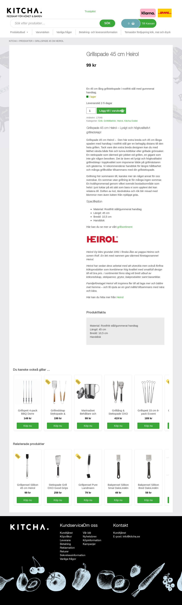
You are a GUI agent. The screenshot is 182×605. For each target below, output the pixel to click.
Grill (100, 120)
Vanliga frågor (64, 32)
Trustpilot (90, 11)
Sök (107, 23)
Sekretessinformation (72, 555)
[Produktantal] (91, 111)
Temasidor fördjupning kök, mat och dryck (147, 32)
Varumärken (42, 32)
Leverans (65, 540)
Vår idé (87, 532)
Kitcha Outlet (131, 120)
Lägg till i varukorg (111, 110)
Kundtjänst (66, 532)
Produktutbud (19, 32)
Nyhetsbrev (90, 536)
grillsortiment (124, 226)
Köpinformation (92, 540)
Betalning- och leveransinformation (98, 32)
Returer (64, 551)
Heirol (120, 120)
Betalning (65, 543)
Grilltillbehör (110, 120)
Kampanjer (89, 543)
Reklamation (67, 547)
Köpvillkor (66, 536)
